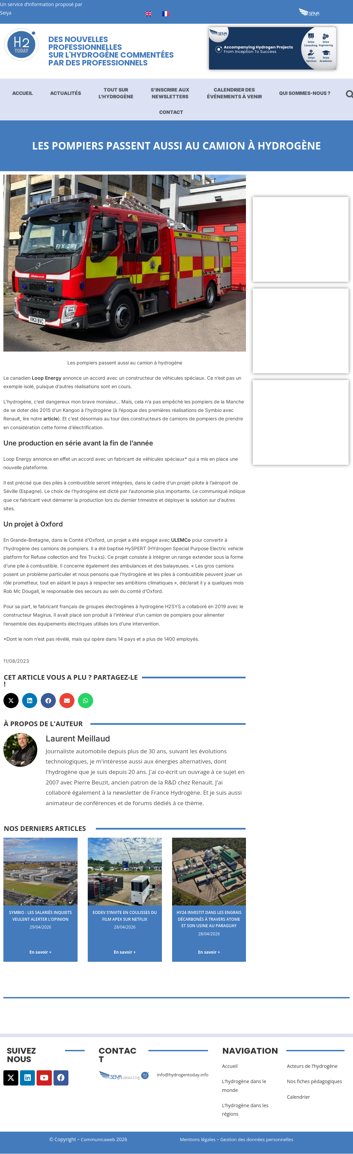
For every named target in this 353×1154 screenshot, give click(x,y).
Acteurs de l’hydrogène (312, 1067)
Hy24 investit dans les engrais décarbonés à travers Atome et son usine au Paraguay (209, 922)
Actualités (65, 93)
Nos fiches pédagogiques (314, 1082)
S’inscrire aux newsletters (170, 93)
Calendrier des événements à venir (234, 93)
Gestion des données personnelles (262, 1140)
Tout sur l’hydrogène (116, 93)
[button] (11, 700)
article (50, 418)
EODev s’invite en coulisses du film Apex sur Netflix (125, 919)
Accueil (22, 93)
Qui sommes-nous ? (304, 93)
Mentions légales (198, 1140)
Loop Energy (46, 378)
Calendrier (298, 1098)
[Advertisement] (300, 239)
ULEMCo (181, 540)
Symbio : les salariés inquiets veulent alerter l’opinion (40, 919)
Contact (171, 112)
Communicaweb (98, 1140)
